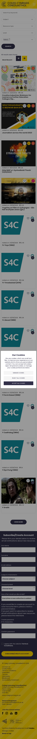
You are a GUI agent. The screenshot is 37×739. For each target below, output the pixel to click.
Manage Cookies (18, 373)
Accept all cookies (18, 383)
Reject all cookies (18, 378)
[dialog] (18, 369)
